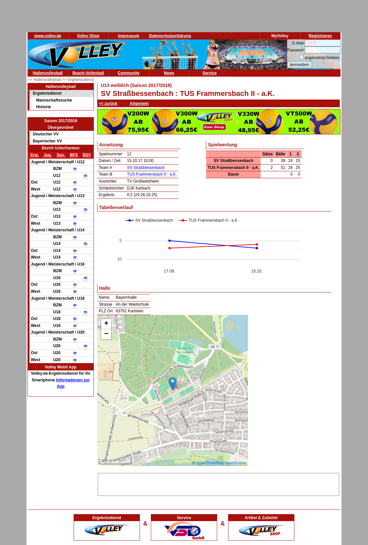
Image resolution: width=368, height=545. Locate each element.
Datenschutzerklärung (170, 36)
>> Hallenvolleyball (45, 79)
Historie (43, 107)
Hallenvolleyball (48, 73)
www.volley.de (47, 36)
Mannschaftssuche (54, 100)
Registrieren (320, 36)
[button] (172, 383)
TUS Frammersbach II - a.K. (152, 174)
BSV (87, 155)
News (169, 73)
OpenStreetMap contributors (221, 463)
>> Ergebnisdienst (78, 79)
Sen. (61, 155)
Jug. (47, 155)
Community (129, 73)
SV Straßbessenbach (145, 167)
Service (210, 73)
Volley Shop (88, 36)
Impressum (128, 36)
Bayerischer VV (47, 141)
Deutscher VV (46, 134)
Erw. (35, 155)
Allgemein (139, 103)
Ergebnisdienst (47, 93)
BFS (74, 155)
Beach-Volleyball (88, 73)
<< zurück (108, 103)
